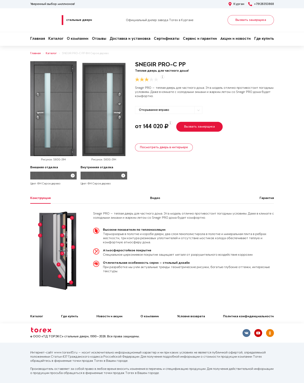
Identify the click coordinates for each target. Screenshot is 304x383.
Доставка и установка (130, 39)
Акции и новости (235, 39)
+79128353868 (261, 4)
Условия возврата (191, 316)
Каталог (55, 39)
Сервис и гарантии (200, 39)
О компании (77, 39)
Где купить (264, 39)
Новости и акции (109, 316)
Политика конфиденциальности (248, 316)
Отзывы (99, 39)
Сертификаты (166, 39)
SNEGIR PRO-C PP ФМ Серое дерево (85, 53)
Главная (37, 39)
